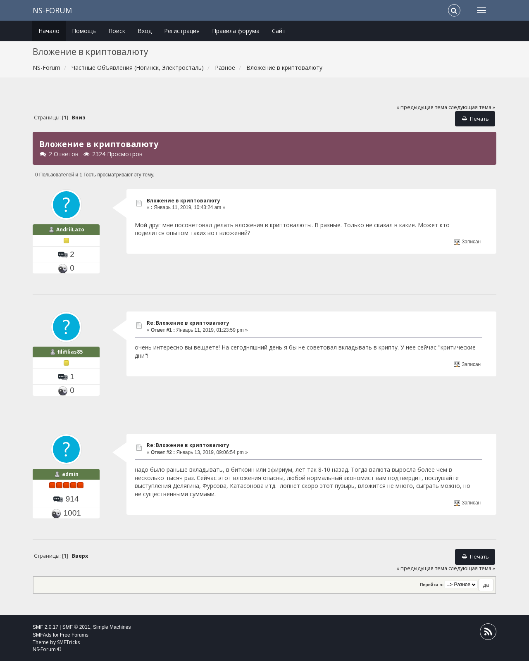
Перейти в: (432, 584)
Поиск (116, 31)
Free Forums (74, 635)
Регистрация (182, 31)
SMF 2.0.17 (45, 627)
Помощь (84, 31)
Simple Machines (112, 627)
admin (70, 474)
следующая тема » (471, 107)
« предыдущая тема (421, 107)
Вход (145, 31)
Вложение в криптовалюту (183, 200)
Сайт (279, 31)
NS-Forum (52, 10)
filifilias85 (70, 351)
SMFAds (42, 635)
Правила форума (236, 31)
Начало (49, 31)
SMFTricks (68, 642)
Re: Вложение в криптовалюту (188, 323)
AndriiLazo (70, 229)
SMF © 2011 (76, 627)
